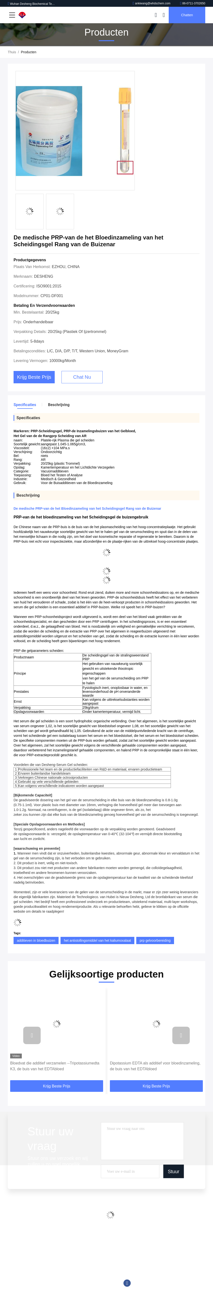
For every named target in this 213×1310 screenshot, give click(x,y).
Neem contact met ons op (27, 1271)
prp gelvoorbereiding (155, 940)
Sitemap (14, 1280)
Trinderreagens (64, 1280)
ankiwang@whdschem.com (151, 3)
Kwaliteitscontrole (21, 1262)
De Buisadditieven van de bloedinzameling (85, 1243)
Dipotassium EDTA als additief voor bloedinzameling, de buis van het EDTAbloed (155, 1066)
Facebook (127, 1283)
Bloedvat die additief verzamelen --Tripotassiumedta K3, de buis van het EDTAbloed (54, 1066)
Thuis (12, 52)
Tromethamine (64, 1271)
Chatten (187, 15)
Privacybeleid (18, 1289)
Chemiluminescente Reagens (75, 1252)
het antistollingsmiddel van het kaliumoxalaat (97, 940)
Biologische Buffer (66, 1289)
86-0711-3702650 (192, 3)
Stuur (173, 1171)
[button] (32, 1035)
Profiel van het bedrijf (24, 1243)
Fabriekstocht (18, 1252)
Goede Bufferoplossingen (72, 1262)
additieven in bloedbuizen (36, 940)
